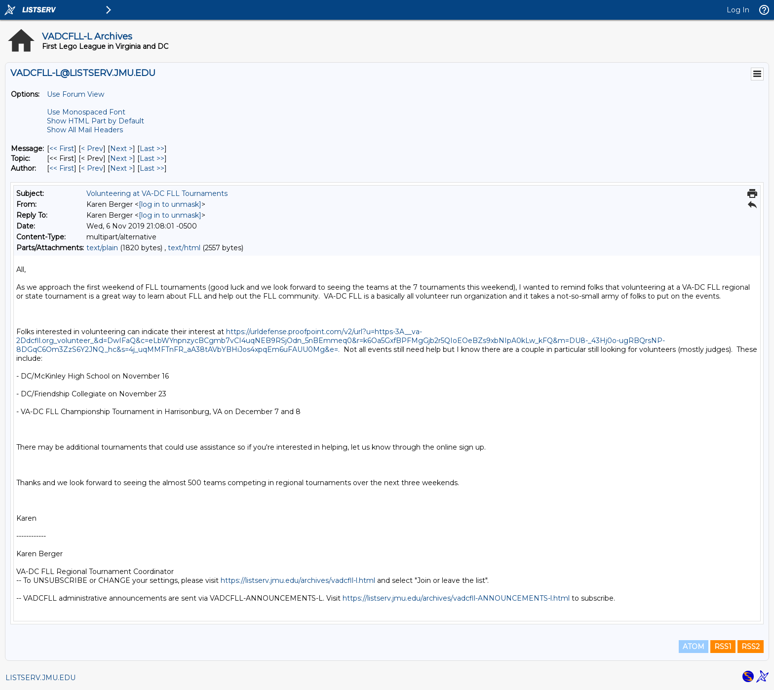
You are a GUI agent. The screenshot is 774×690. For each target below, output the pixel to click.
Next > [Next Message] (121, 148)
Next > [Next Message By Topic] (121, 158)
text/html (184, 247)
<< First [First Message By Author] (61, 168)
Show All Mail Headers (85, 129)
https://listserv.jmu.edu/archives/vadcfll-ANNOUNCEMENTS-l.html (456, 598)
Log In (738, 9)
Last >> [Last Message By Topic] (152, 158)
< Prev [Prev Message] (92, 148)
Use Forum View (75, 94)
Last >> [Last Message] (152, 148)
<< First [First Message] (61, 148)
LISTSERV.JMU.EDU (40, 677)
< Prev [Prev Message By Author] (92, 168)
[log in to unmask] (170, 204)
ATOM (693, 646)
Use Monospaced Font (86, 112)
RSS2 (750, 646)
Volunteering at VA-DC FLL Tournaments (157, 193)
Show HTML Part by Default (95, 120)
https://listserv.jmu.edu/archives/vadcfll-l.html (298, 580)
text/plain (102, 247)
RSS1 (723, 646)
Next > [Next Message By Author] (121, 168)
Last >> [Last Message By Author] (152, 168)
